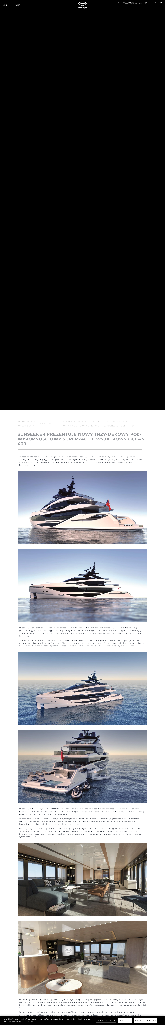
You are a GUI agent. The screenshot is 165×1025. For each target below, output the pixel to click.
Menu (5, 5)
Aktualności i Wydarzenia (27, 422)
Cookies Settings (106, 1020)
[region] (82, 1020)
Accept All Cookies (145, 1020)
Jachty (17, 5)
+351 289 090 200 (133, 2)
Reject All (125, 1020)
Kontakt (115, 3)
